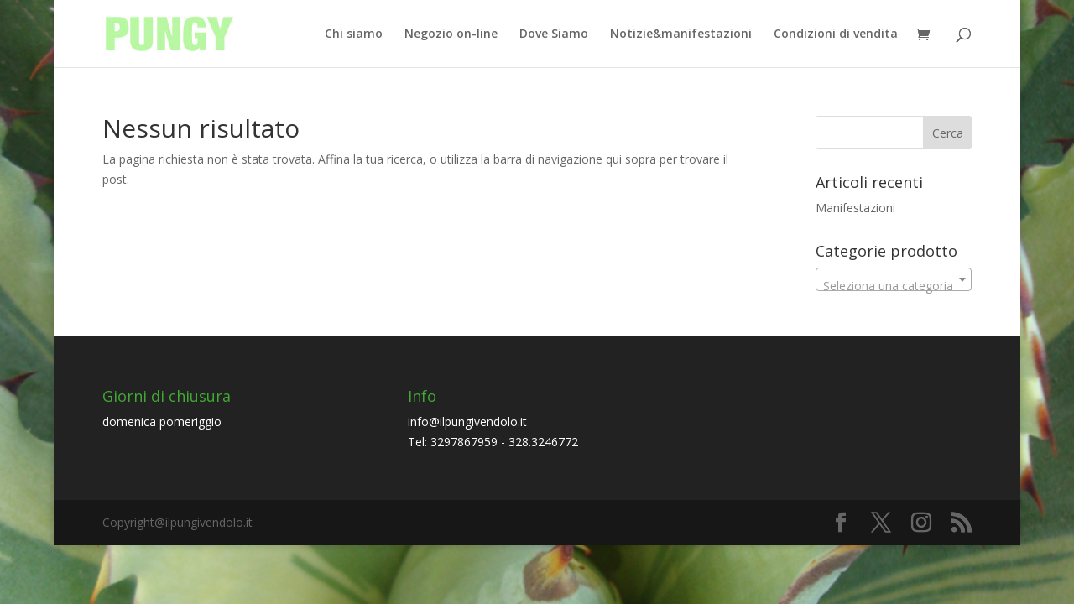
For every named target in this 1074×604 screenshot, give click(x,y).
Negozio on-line (451, 34)
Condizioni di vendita (836, 34)
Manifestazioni (855, 208)
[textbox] (893, 286)
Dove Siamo (553, 34)
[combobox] (894, 279)
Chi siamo (354, 34)
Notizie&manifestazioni (681, 34)
